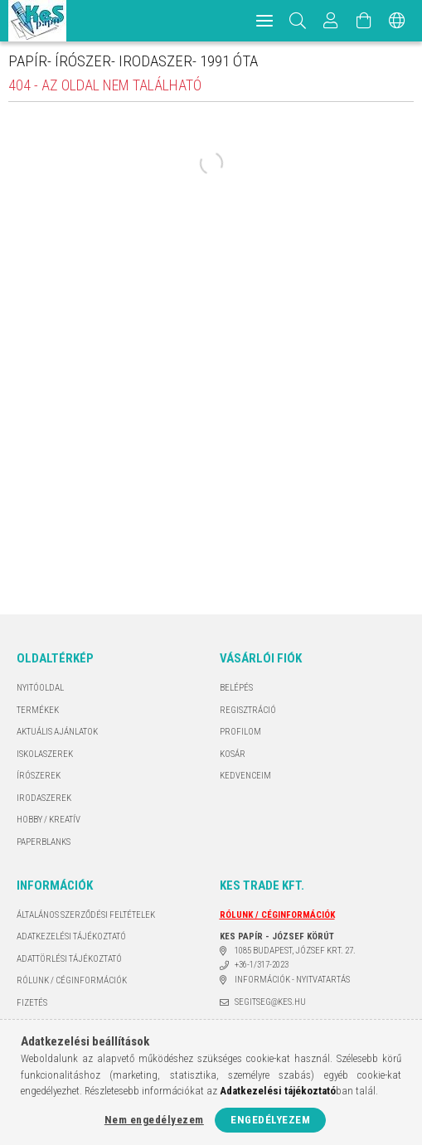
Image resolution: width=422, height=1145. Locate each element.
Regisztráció (248, 710)
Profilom (240, 731)
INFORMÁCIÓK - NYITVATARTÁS (292, 979)
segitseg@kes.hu (270, 1002)
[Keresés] (298, 20)
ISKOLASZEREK (45, 754)
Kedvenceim (245, 775)
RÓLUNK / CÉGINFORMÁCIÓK (72, 980)
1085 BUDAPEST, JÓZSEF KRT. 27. (295, 950)
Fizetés (32, 1002)
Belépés (236, 687)
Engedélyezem (270, 1119)
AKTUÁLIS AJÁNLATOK (57, 731)
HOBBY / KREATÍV (48, 819)
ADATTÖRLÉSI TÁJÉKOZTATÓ (69, 958)
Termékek (38, 710)
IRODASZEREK (44, 798)
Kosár (232, 754)
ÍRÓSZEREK (39, 775)
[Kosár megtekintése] (364, 20)
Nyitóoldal (40, 687)
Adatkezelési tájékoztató (71, 936)
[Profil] (330, 20)
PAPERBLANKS (43, 842)
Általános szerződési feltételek (86, 915)
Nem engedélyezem (154, 1119)
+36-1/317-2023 (262, 964)
